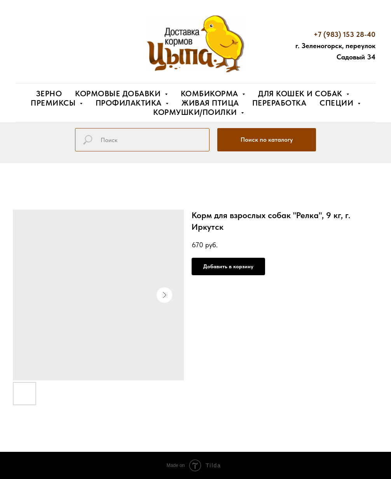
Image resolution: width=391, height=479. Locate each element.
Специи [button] (337, 103)
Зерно (49, 93)
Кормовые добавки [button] (119, 93)
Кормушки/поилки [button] (196, 112)
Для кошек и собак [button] (301, 93)
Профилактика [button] (130, 103)
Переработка (279, 103)
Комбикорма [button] (211, 93)
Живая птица (210, 103)
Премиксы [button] (54, 103)
